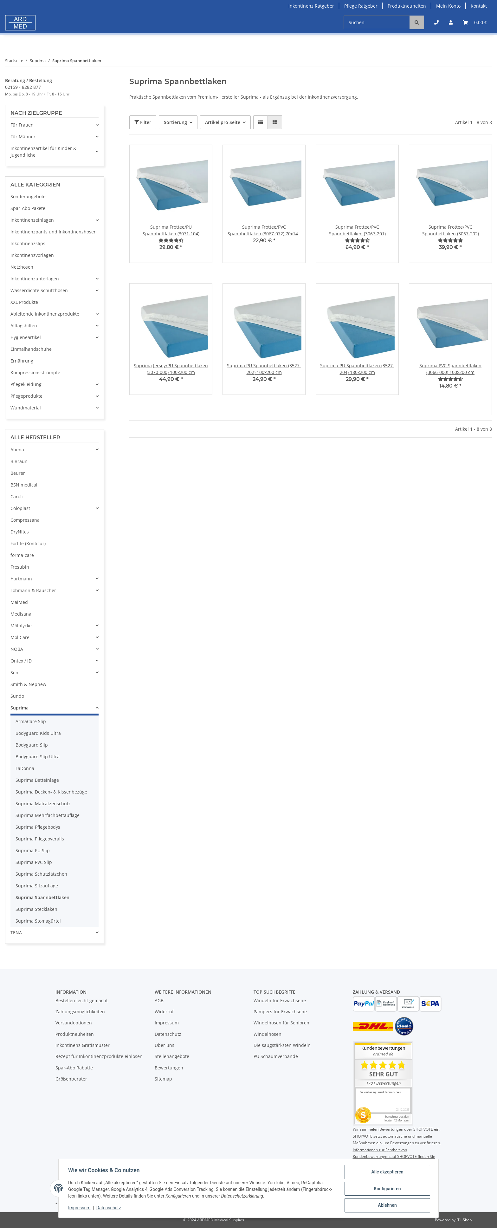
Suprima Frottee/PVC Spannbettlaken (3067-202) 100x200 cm (450, 230)
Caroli (16, 496)
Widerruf (164, 1012)
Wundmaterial (25, 408)
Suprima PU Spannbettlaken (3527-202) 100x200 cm (264, 369)
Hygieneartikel (25, 337)
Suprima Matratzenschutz (43, 803)
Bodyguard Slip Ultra (38, 757)
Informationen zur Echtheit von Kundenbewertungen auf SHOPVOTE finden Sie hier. (394, 1156)
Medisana (20, 614)
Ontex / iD (21, 661)
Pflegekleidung (26, 384)
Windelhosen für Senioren (281, 1023)
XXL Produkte (24, 302)
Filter (142, 122)
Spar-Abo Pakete (27, 208)
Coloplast (20, 508)
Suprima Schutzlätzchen (41, 874)
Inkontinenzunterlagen (34, 279)
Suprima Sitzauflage (37, 886)
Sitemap (163, 1079)
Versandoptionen (73, 1023)
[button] (436, 22)
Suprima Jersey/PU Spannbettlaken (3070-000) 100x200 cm (171, 369)
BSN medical (23, 485)
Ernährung (21, 361)
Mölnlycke (21, 626)
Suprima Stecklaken (36, 909)
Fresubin (19, 567)
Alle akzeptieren (387, 1172)
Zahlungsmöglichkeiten (80, 1012)
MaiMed (19, 602)
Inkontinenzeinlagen (32, 220)
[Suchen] (377, 22)
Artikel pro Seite (222, 122)
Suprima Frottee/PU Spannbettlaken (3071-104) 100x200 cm (171, 230)
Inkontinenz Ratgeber (311, 6)
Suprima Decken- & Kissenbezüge (51, 792)
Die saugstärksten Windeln (282, 1045)
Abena (17, 450)
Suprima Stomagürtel (38, 921)
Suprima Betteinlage (37, 780)
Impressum (167, 1023)
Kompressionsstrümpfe (35, 372)
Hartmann (21, 579)
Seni (15, 673)
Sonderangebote (28, 196)
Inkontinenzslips (27, 243)
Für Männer (23, 137)
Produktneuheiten (407, 6)
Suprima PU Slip (33, 850)
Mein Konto (448, 6)
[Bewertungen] (171, 240)
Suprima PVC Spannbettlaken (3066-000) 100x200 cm (450, 369)
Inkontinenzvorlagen (32, 255)
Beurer (17, 473)
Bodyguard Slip (32, 745)
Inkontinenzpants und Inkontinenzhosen (53, 232)
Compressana (25, 520)
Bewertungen (169, 1068)
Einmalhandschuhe (31, 349)
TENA (16, 933)
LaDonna (25, 768)
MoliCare (19, 637)
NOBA (16, 649)
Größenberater (71, 1079)
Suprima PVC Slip (34, 862)
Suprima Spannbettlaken (42, 897)
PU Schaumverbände (276, 1056)
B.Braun (19, 461)
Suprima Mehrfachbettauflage (48, 815)
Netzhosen (21, 267)
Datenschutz (168, 1034)
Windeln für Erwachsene (280, 1000)
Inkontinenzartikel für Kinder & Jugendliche (43, 151)
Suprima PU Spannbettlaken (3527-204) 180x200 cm (357, 369)
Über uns (164, 1045)
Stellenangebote (172, 1056)
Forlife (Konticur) (28, 543)
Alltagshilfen (23, 326)
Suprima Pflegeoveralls (40, 839)
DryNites (19, 532)
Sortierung (175, 122)
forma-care (22, 555)
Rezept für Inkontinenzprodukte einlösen (99, 1056)
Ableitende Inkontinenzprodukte (44, 314)
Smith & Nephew (28, 684)
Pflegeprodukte (26, 396)
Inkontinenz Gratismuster (82, 1045)
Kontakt (479, 6)
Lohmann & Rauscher (33, 590)
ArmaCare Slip (31, 721)
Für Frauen (22, 125)
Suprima (19, 708)
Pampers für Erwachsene (280, 1012)
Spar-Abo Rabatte (74, 1068)
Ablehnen (386, 1205)
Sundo (17, 696)
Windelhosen (267, 1034)
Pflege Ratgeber (361, 6)
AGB (159, 1000)
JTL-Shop (464, 1220)
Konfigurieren (386, 1189)
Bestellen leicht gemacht (81, 1000)
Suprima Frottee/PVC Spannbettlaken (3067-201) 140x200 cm (357, 230)
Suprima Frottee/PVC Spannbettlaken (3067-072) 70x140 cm (264, 230)
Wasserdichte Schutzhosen (39, 290)
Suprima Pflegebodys (38, 827)
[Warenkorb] (475, 22)
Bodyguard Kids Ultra (38, 733)
